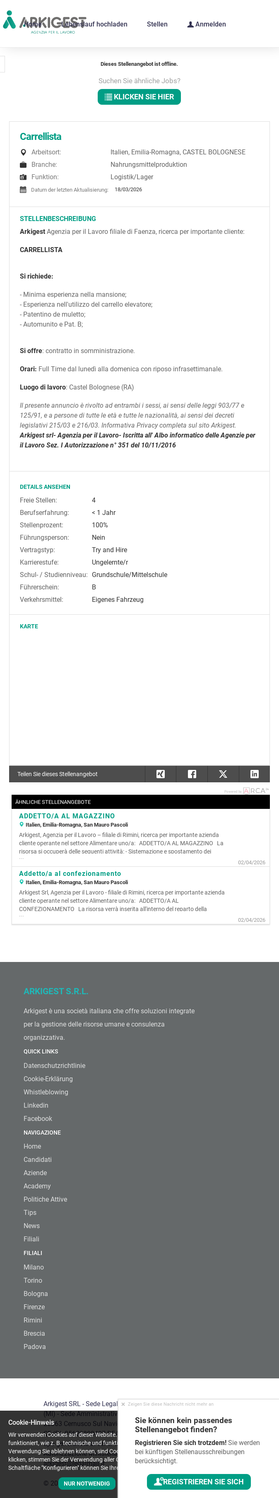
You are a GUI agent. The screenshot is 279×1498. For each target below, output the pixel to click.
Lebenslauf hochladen (94, 24)
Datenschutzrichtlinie (54, 1066)
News (32, 1226)
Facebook (38, 1119)
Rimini (33, 1320)
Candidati (38, 1160)
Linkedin (36, 1105)
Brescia (34, 1333)
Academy (37, 1186)
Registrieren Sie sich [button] (198, 1481)
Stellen (157, 24)
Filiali (31, 1239)
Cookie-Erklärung (48, 1079)
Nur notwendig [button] (87, 1483)
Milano (34, 1267)
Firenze (34, 1307)
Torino (33, 1280)
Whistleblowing (46, 1092)
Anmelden (206, 23)
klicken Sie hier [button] (139, 96)
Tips (30, 1213)
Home (33, 24)
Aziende (35, 1173)
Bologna (36, 1294)
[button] (254, 774)
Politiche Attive (45, 1199)
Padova (35, 1347)
